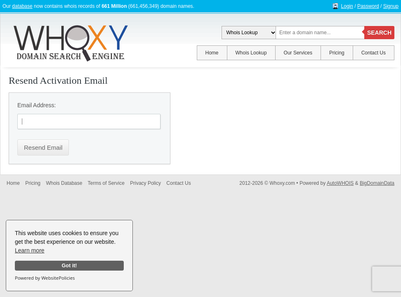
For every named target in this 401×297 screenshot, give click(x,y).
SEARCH (379, 32)
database (22, 6)
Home (212, 53)
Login (347, 6)
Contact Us (373, 53)
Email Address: (36, 105)
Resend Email (43, 147)
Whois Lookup (251, 53)
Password (368, 6)
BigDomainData (377, 183)
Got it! (69, 266)
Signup (391, 6)
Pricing (336, 53)
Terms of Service (106, 183)
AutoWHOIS (340, 183)
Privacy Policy (145, 183)
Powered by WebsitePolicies (45, 278)
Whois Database (64, 183)
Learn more (30, 250)
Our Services (298, 53)
